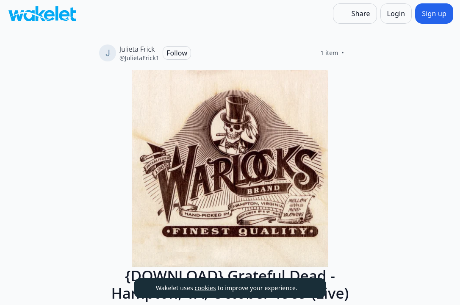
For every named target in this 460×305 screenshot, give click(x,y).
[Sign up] (434, 13)
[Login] (396, 13)
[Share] (355, 13)
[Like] (354, 53)
